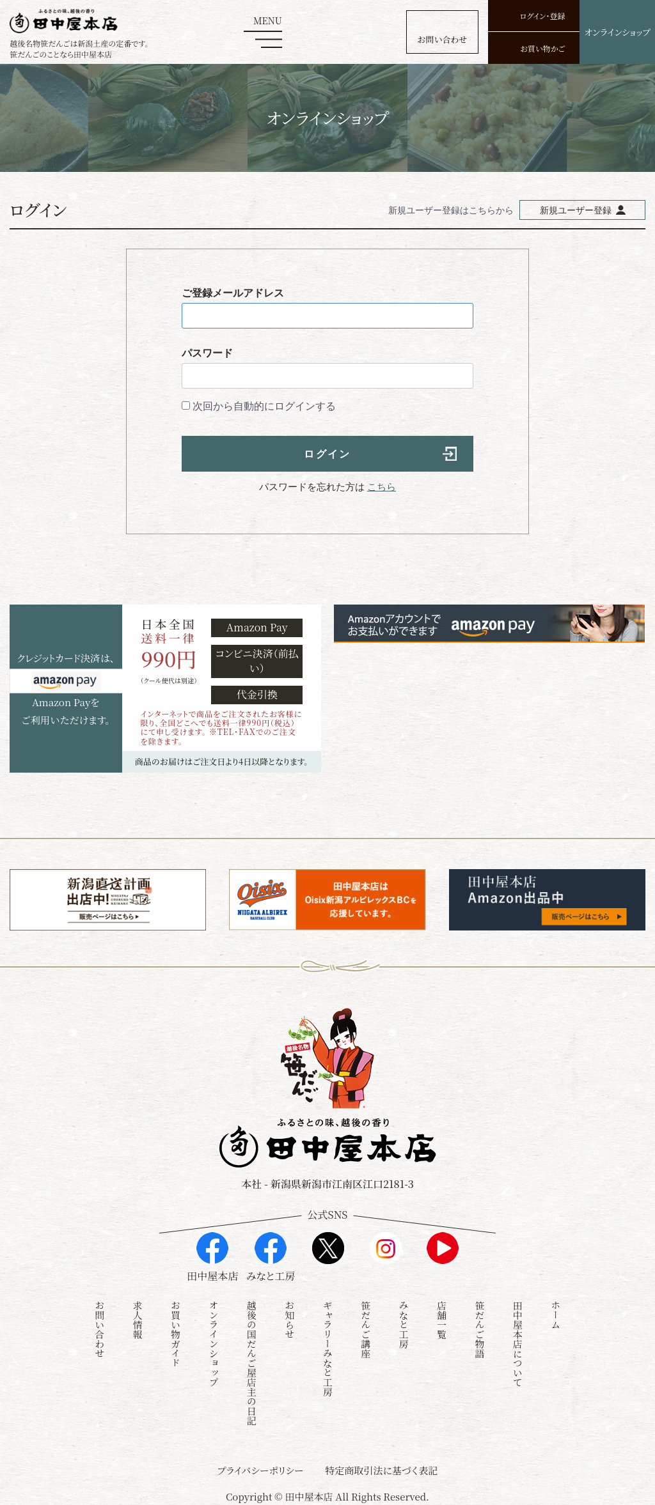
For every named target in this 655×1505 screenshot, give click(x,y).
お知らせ (289, 1318)
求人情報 (138, 1318)
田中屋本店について (518, 1342)
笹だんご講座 (365, 1327)
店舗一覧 (441, 1318)
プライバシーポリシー (260, 1468)
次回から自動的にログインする (264, 406)
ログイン (327, 454)
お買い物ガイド (175, 1332)
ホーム (555, 1313)
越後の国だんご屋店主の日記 (251, 1361)
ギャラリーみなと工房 (328, 1346)
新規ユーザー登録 (575, 210)
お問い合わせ (99, 1327)
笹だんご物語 (479, 1327)
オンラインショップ (213, 1342)
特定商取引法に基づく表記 (381, 1468)
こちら (381, 486)
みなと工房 (404, 1323)
